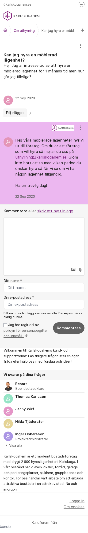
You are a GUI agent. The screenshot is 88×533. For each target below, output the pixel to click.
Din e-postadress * (19, 297)
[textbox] (44, 241)
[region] (44, 79)
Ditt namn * (13, 281)
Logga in (76, 501)
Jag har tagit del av (26, 330)
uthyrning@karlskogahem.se (40, 157)
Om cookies (74, 506)
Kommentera (69, 328)
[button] (73, 269)
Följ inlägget (15, 113)
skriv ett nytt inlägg (55, 211)
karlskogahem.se (17, 4)
